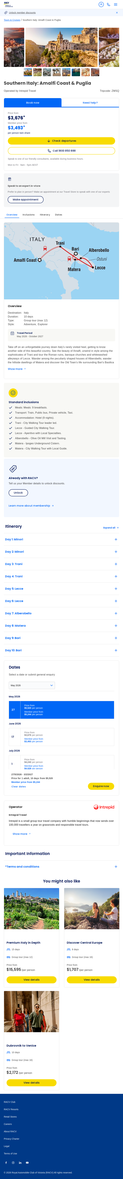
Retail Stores (10, 1116)
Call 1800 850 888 (61, 151)
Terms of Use (10, 1153)
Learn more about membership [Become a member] (29, 506)
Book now (32, 103)
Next (114, 50)
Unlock (18, 493)
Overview (11, 214)
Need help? (90, 103)
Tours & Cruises (12, 20)
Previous (9, 50)
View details (32, 980)
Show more (15, 369)
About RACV (10, 1131)
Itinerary (45, 214)
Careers (8, 1124)
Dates (58, 214)
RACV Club (9, 1102)
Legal (6, 1146)
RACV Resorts (11, 1109)
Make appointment (25, 199)
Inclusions (29, 214)
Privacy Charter (11, 1139)
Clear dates (18, 786)
